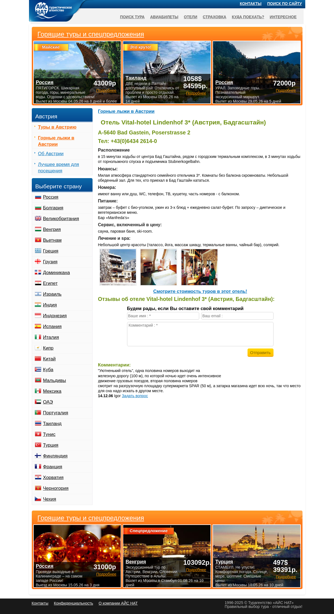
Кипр (48, 348)
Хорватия (53, 477)
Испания (52, 326)
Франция (52, 466)
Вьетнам (52, 240)
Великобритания (61, 218)
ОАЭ (48, 402)
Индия (50, 305)
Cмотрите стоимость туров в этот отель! (200, 291)
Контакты (250, 3)
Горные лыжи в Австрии (126, 111)
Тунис (49, 434)
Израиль (52, 294)
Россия (51, 197)
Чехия (49, 499)
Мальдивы (54, 380)
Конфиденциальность (73, 603)
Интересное (283, 17)
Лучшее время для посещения (58, 167)
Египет (50, 283)
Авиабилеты (164, 17)
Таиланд (52, 423)
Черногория (56, 488)
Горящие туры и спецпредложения (91, 518)
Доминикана (56, 272)
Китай (49, 358)
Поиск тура (132, 17)
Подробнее (106, 574)
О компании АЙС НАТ (118, 603)
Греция (51, 251)
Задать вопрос (135, 396)
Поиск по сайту (284, 3)
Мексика (52, 391)
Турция (51, 445)
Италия (51, 337)
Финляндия (55, 456)
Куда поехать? (248, 17)
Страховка (214, 17)
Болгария (53, 207)
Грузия (50, 261)
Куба (48, 369)
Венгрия (52, 229)
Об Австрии (51, 153)
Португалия (55, 412)
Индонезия (55, 315)
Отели (190, 17)
